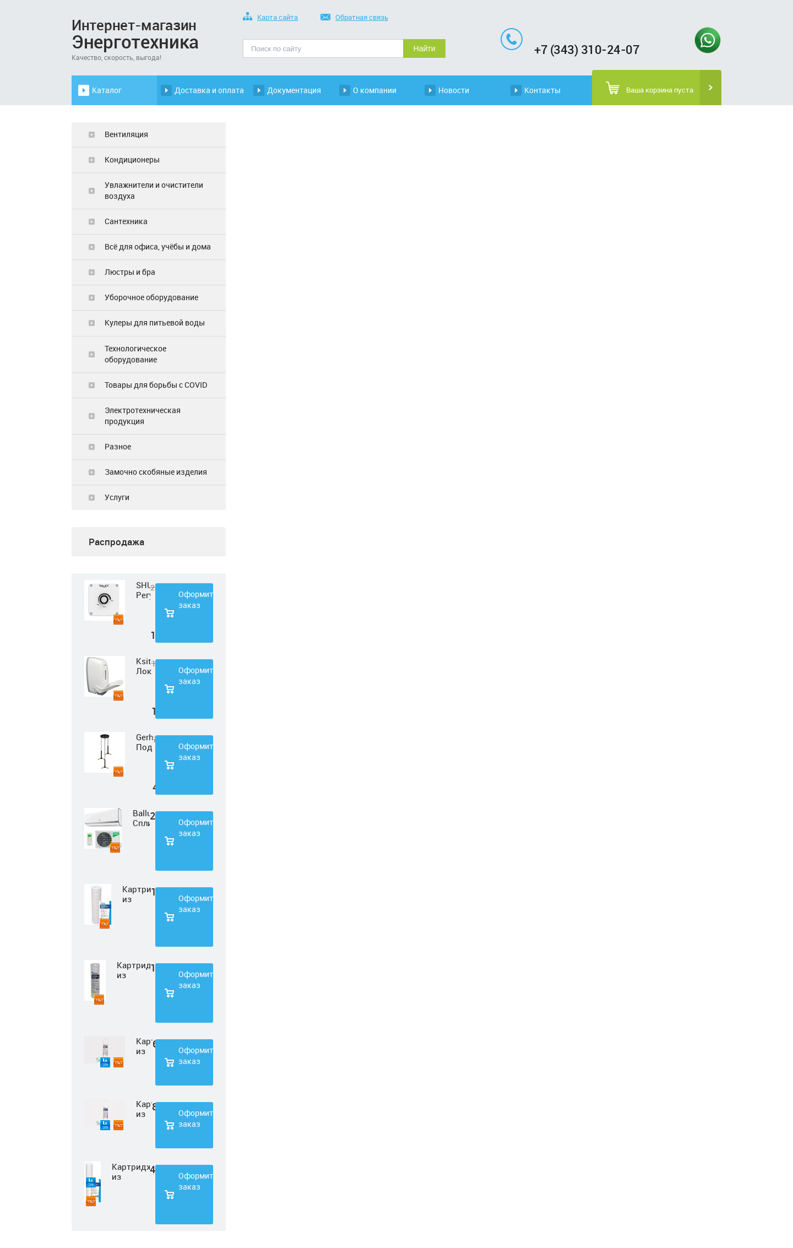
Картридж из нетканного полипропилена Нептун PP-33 (144, 1046)
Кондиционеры (132, 159)
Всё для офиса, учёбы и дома (158, 246)
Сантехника (126, 221)
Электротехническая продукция (143, 415)
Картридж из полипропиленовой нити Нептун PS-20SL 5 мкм (131, 1171)
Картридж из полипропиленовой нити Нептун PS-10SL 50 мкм (133, 970)
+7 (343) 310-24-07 (586, 49)
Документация (294, 90)
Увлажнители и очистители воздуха (154, 190)
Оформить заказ (195, 599)
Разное (118, 446)
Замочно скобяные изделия (156, 471)
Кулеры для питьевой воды (155, 322)
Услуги (117, 497)
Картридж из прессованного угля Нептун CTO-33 (144, 1109)
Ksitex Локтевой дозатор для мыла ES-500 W (143, 666)
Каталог (107, 90)
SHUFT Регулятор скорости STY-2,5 (143, 590)
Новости (453, 90)
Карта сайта (270, 18)
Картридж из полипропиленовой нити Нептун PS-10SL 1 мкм (136, 894)
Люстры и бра (130, 272)
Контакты (542, 90)
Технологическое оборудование (135, 354)
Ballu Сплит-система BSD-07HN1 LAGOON (141, 818)
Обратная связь (354, 18)
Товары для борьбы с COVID (156, 384)
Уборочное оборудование (151, 297)
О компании (375, 90)
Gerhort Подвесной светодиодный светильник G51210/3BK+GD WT (144, 742)
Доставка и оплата (209, 90)
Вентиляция (126, 134)
